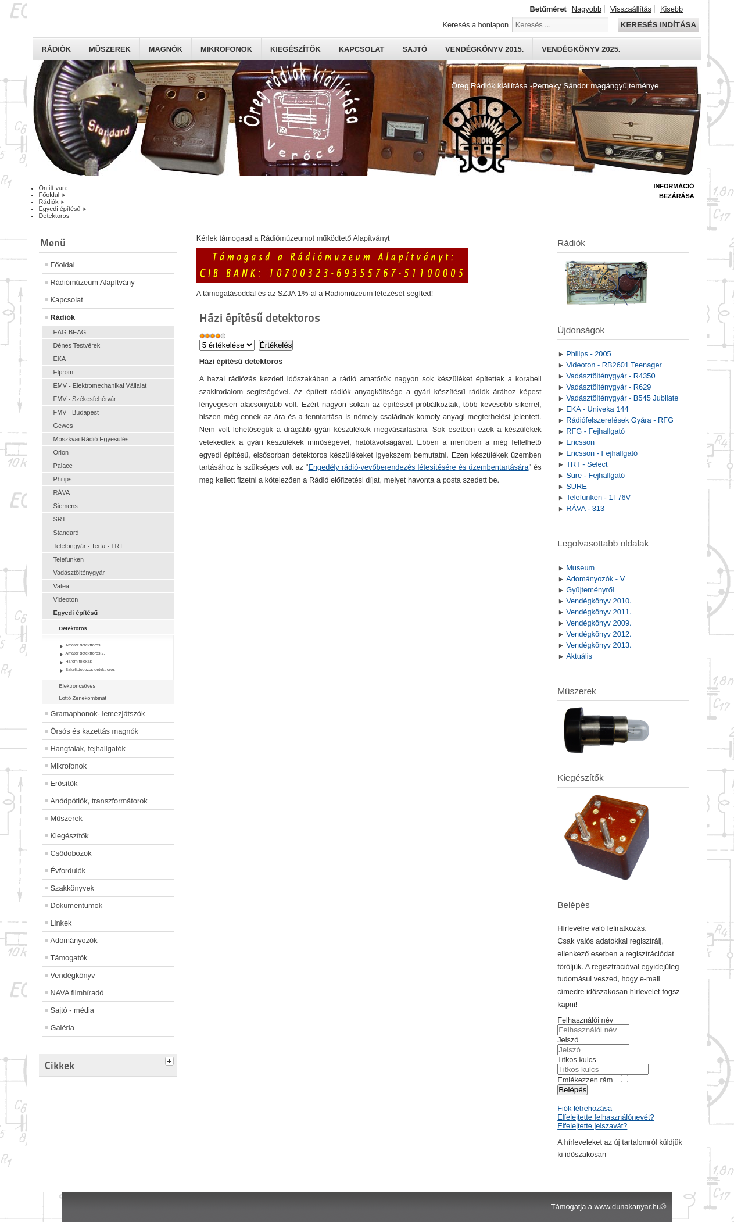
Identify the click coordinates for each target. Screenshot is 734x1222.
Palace (63, 465)
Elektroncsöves (77, 686)
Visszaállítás (630, 9)
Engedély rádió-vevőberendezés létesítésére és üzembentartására (418, 467)
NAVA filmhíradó (77, 992)
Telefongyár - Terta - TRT (88, 545)
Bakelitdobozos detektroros (90, 669)
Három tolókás (79, 661)
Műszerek (110, 49)
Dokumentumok (77, 905)
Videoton (65, 599)
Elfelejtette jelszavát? (592, 1125)
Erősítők (64, 783)
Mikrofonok (226, 49)
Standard (66, 532)
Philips (62, 479)
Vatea (61, 586)
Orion (61, 452)
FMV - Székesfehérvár (84, 398)
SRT (59, 519)
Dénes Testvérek (77, 345)
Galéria (62, 1027)
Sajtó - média (72, 1010)
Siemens (65, 505)
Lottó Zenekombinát (83, 698)
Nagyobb (586, 9)
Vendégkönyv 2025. (581, 49)
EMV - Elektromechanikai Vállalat (100, 385)
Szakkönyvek (72, 888)
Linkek (61, 923)
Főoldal (63, 264)
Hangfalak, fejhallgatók (88, 748)
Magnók (165, 49)
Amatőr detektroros (83, 645)
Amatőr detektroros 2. (85, 653)
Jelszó (567, 1039)
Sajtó (414, 49)
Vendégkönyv (73, 975)
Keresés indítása (658, 24)
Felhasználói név (585, 1020)
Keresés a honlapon (475, 24)
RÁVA (61, 492)
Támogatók (69, 957)
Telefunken (68, 559)
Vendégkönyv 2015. (484, 49)
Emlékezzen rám (585, 1079)
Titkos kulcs (576, 1059)
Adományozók (74, 940)
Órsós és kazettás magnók (95, 731)
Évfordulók (68, 870)
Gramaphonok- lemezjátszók (98, 713)
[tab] (171, 1060)
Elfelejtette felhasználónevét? (605, 1117)
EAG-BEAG (70, 331)
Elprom (63, 372)
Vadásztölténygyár (79, 572)
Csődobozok (71, 853)
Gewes (63, 425)
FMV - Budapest (76, 412)
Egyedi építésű (75, 612)
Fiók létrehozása (584, 1108)
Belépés (572, 1089)
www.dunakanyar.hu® (631, 1206)
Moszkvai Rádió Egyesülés (91, 438)
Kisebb (671, 9)
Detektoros (73, 628)
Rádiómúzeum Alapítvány (93, 282)
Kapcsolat (362, 49)
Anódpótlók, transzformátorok (99, 800)
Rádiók (56, 49)
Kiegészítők (295, 49)
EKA (59, 358)
